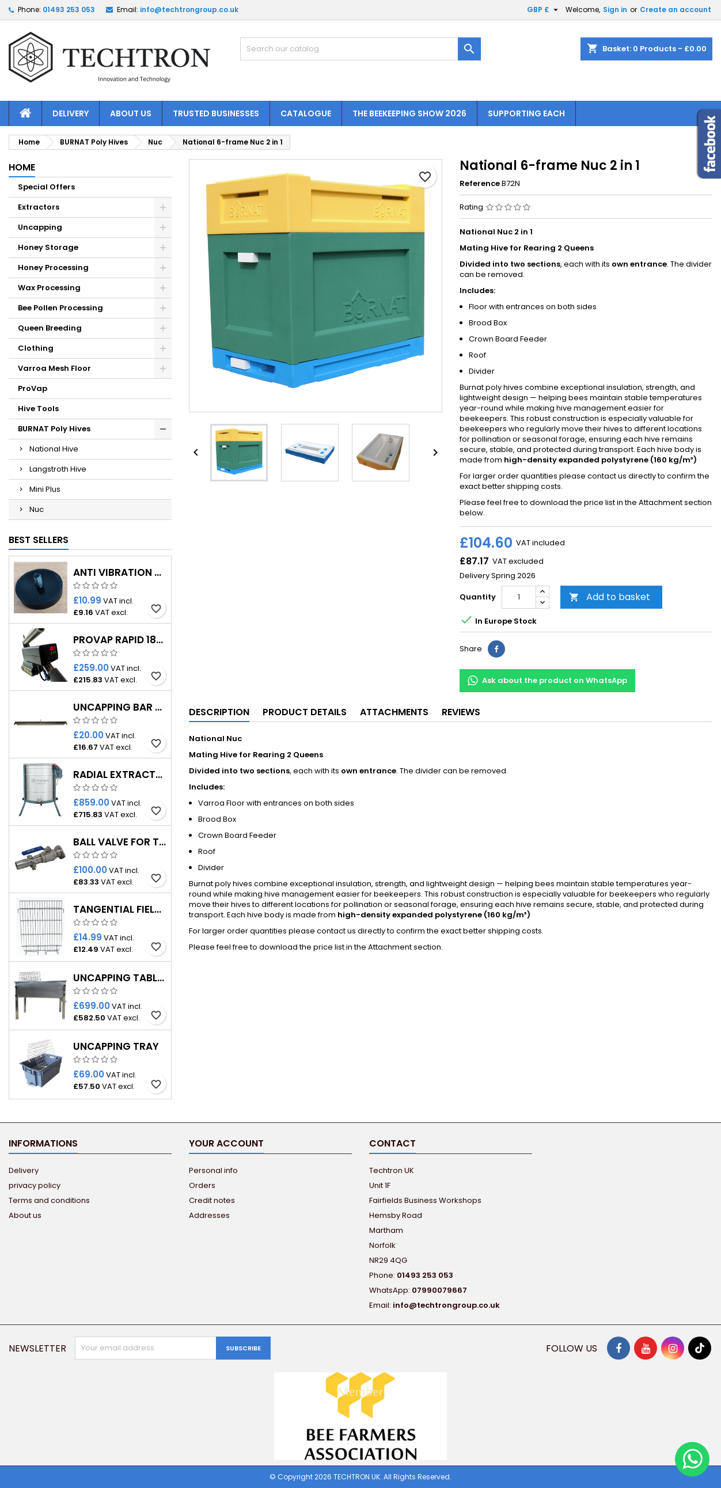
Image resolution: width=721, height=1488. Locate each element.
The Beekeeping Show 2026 (409, 113)
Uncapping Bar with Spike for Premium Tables (119, 707)
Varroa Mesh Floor (54, 368)
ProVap (32, 388)
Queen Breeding (50, 327)
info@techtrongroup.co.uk (189, 9)
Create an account (675, 9)
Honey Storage (48, 247)
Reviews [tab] (461, 712)
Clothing (36, 348)
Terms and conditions (49, 1200)
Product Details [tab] (305, 712)
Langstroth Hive (57, 469)
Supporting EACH (526, 113)
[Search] (360, 48)
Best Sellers (39, 539)
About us (130, 113)
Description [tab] (219, 712)
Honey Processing (53, 267)
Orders (202, 1185)
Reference (480, 184)
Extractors (38, 207)
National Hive (53, 448)
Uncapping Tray (116, 1047)
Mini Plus (44, 489)
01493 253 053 (69, 9)
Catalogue (305, 113)
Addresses (209, 1215)
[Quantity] (519, 597)
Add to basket (609, 596)
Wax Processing (49, 287)
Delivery (70, 113)
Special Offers (46, 186)
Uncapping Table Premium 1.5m (119, 978)
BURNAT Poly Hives (54, 428)
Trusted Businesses (216, 113)
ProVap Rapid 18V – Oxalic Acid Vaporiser (119, 640)
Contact (392, 1143)
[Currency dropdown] (544, 10)
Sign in (615, 9)
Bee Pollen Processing (60, 307)
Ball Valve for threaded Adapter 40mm (119, 842)
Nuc (36, 509)
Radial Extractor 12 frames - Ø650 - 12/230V (119, 775)
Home (22, 167)
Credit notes (212, 1200)
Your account (226, 1143)
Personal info (213, 1170)
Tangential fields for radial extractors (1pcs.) (119, 909)
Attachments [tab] (394, 712)
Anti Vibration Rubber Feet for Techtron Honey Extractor (119, 573)
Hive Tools (38, 408)
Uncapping (40, 227)
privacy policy (34, 1185)
